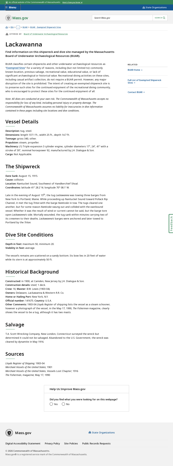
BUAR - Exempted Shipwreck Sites (45, 27)
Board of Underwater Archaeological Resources (46, 34)
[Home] (6, 27)
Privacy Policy (52, 443)
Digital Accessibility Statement (22, 443)
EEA (12, 27)
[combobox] (130, 18)
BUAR (25, 27)
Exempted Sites (15, 67)
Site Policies (71, 443)
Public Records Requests (96, 443)
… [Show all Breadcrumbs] (18, 27)
